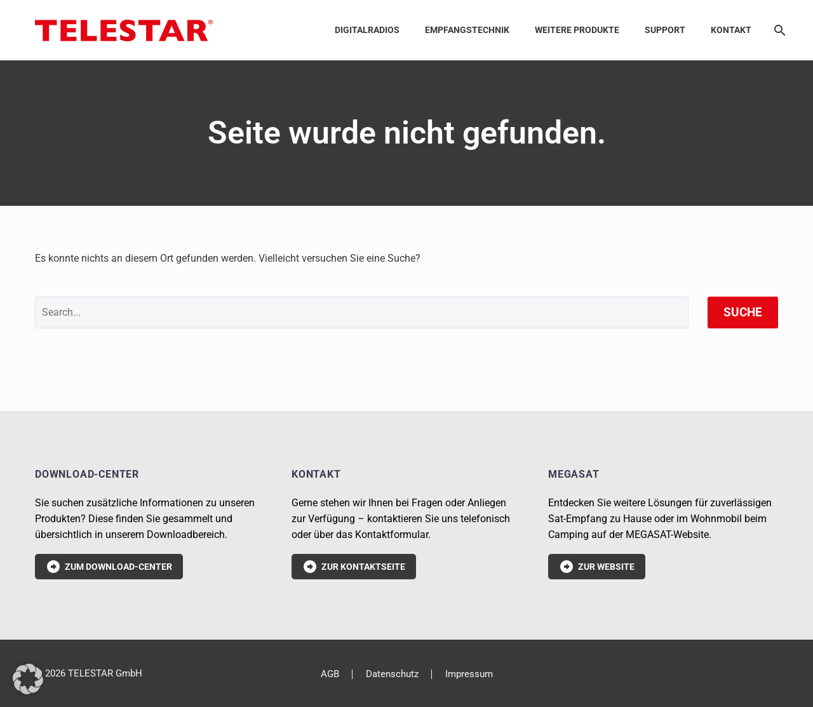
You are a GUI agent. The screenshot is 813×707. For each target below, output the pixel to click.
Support (665, 30)
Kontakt (731, 30)
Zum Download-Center (109, 566)
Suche (742, 312)
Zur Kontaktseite (353, 566)
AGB (330, 674)
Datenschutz (392, 674)
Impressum (469, 674)
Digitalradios (367, 30)
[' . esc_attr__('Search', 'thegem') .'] (362, 312)
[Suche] (777, 30)
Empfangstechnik (467, 30)
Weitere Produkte (577, 30)
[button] (28, 679)
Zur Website (597, 566)
